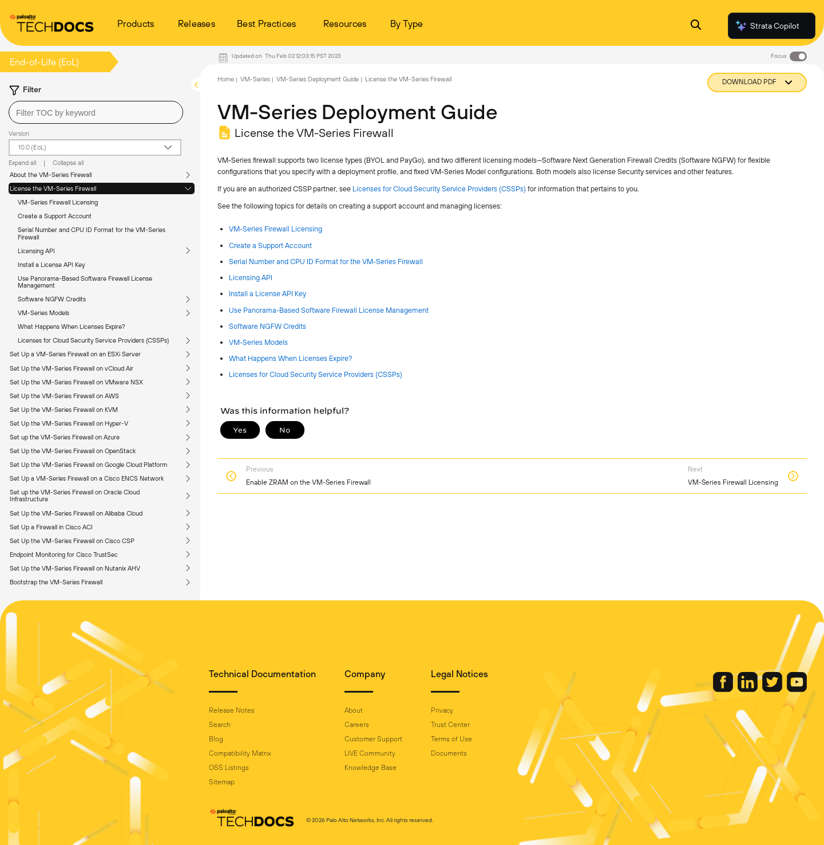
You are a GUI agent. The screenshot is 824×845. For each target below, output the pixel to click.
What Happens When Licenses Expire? (71, 326)
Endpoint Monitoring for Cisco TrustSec (64, 554)
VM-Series (255, 79)
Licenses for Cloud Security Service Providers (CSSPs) (93, 340)
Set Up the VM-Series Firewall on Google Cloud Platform (88, 464)
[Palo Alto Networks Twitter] (773, 689)
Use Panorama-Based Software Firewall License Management (85, 282)
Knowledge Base (370, 768)
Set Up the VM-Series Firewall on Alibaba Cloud (76, 513)
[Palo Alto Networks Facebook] (724, 689)
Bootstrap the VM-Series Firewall (56, 582)
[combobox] (96, 112)
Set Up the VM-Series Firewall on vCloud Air (71, 368)
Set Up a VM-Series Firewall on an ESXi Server (75, 354)
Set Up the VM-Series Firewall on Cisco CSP (72, 540)
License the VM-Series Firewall (53, 188)
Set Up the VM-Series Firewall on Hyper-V (69, 423)
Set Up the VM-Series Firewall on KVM (64, 409)
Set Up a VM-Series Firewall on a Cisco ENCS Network (87, 478)
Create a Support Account (55, 216)
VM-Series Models (43, 312)
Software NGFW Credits (52, 299)
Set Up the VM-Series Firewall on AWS (64, 395)
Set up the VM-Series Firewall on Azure (65, 437)
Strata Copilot (766, 26)
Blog (216, 739)
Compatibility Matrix (240, 753)
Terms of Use (451, 739)
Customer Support (373, 739)
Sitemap (222, 782)
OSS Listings (229, 768)
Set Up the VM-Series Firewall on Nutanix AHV (75, 568)
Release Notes (232, 710)
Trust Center (450, 725)
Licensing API (36, 250)
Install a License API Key (51, 264)
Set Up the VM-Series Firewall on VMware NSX (76, 382)
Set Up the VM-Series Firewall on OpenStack (73, 450)
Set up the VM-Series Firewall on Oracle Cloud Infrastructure (75, 495)
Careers (356, 725)
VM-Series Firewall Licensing (58, 202)
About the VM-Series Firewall (51, 174)
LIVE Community (369, 753)
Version (19, 133)
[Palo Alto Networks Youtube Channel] (797, 689)
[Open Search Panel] (695, 26)
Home (225, 79)
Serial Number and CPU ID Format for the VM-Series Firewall (91, 233)
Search (220, 725)
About (353, 710)
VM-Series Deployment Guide (317, 79)
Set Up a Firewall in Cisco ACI (51, 527)
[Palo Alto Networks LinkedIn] (748, 689)
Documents (449, 753)
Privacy (442, 710)
